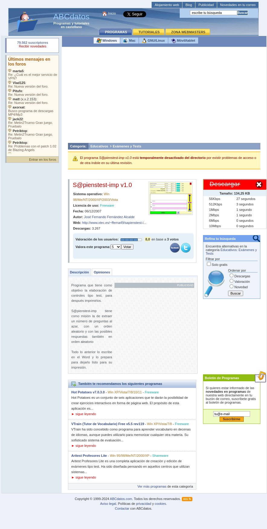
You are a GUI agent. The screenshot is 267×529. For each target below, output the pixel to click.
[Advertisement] (164, 96)
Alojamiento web (167, 5)
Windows (107, 40)
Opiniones (102, 272)
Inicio (112, 13)
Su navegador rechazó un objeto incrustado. (32, 45)
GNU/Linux (153, 40)
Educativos (99, 146)
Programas (62, 23)
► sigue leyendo (83, 414)
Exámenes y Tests (127, 146)
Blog (188, 5)
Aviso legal (108, 503)
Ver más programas (151, 486)
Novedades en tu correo (238, 5)
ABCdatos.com (121, 499)
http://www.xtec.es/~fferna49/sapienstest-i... (114, 222)
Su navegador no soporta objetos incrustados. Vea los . (33, 104)
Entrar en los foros (42, 159)
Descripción (79, 272)
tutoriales (81, 23)
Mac (129, 40)
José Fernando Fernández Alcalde (109, 217)
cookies (160, 503)
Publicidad (206, 5)
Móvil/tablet (183, 40)
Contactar (122, 508)
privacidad (143, 503)
